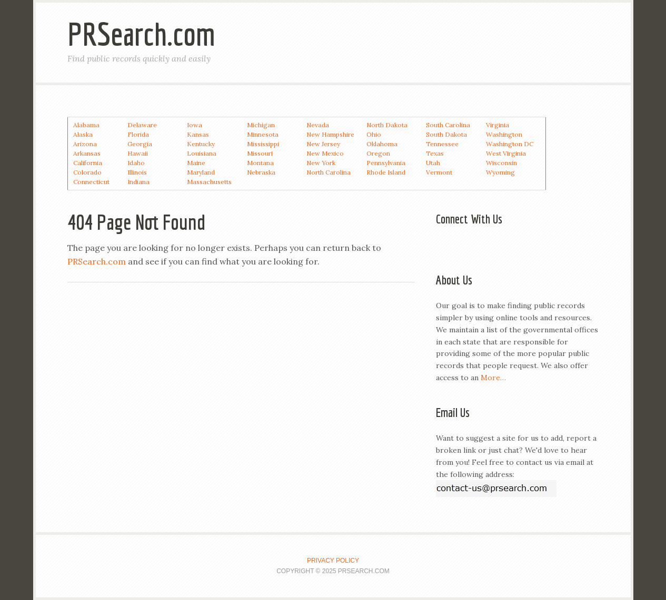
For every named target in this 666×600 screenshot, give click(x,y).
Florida (138, 134)
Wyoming (500, 172)
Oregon (378, 153)
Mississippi (263, 144)
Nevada (317, 125)
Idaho (136, 163)
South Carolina (448, 125)
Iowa (194, 125)
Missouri (260, 153)
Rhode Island (385, 172)
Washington (504, 134)
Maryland (201, 172)
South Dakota (446, 134)
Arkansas (87, 153)
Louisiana (201, 153)
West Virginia (506, 153)
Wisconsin (501, 163)
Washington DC (509, 144)
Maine (196, 163)
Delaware (142, 125)
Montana (260, 163)
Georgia (139, 144)
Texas (435, 153)
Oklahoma (381, 144)
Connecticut (91, 182)
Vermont (439, 172)
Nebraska (261, 172)
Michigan (261, 125)
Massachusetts (209, 182)
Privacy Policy (333, 560)
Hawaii (137, 153)
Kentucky (201, 144)
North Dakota (386, 125)
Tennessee (442, 144)
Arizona (85, 144)
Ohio (373, 134)
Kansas (198, 134)
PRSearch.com (141, 34)
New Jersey (323, 144)
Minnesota (263, 134)
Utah (433, 163)
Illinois (137, 172)
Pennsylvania (385, 163)
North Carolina (328, 172)
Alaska (83, 134)
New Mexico (325, 153)
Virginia (497, 125)
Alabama (86, 125)
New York (320, 163)
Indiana (138, 182)
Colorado (87, 172)
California (87, 163)
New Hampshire (330, 134)
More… (493, 377)
